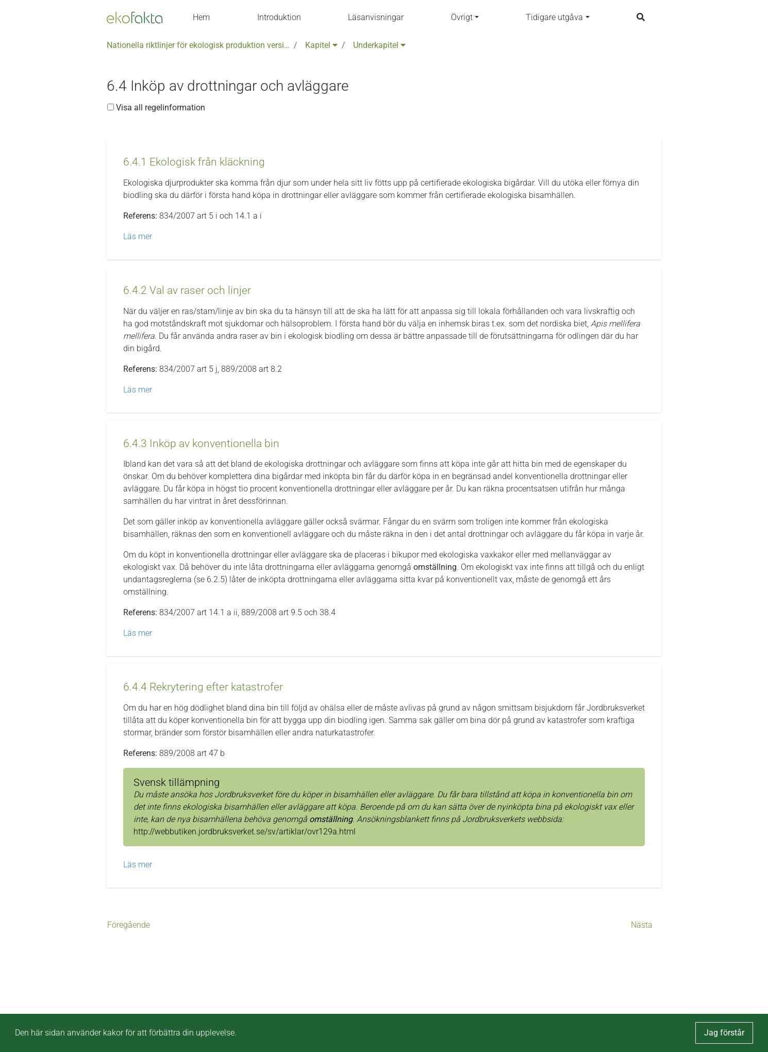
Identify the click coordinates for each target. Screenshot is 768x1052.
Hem (201, 17)
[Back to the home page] (134, 17)
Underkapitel (379, 45)
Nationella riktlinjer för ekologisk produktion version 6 (198, 45)
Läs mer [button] (137, 236)
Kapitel (321, 45)
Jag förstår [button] (724, 1033)
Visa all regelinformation (156, 107)
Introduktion (279, 17)
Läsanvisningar (376, 17)
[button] (194, 162)
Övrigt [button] (462, 17)
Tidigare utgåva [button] (554, 17)
